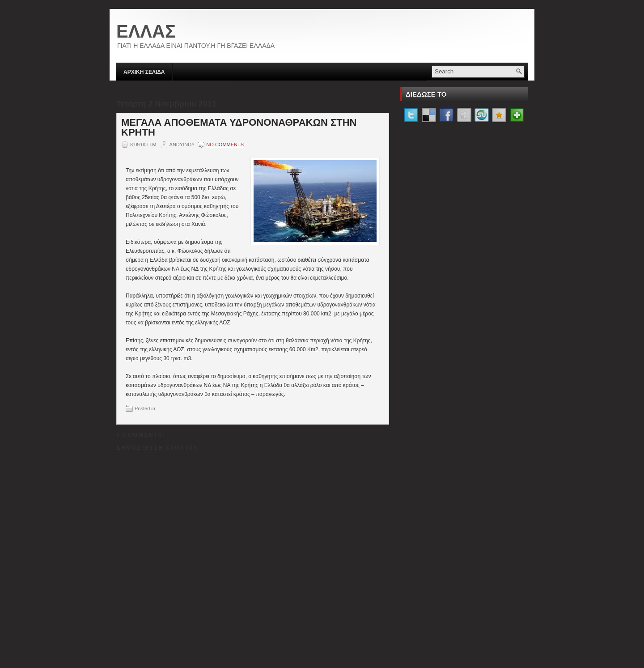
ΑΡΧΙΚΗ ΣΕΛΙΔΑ (144, 72)
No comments (225, 144)
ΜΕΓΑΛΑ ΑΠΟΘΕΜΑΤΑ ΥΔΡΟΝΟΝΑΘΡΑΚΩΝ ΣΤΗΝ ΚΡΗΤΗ (239, 127)
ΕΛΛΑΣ (146, 31)
